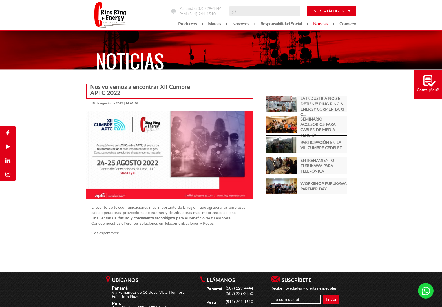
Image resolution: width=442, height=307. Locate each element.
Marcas (214, 23)
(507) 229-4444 (208, 8)
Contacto (347, 23)
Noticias (320, 23)
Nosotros (240, 23)
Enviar (331, 299)
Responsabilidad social (281, 23)
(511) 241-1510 (202, 13)
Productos (187, 23)
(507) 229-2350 (239, 293)
